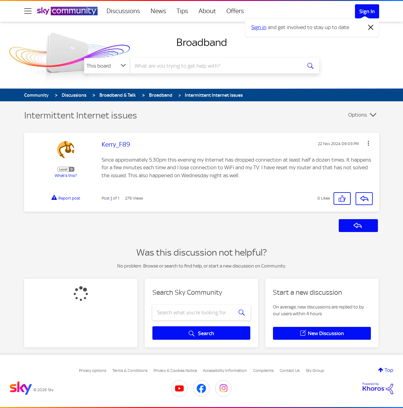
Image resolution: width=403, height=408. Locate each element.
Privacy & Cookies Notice (175, 370)
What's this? (66, 175)
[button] (368, 143)
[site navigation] (28, 11)
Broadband (201, 42)
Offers (235, 11)
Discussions (123, 11)
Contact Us (290, 370)
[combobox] (215, 65)
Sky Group (315, 370)
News (158, 11)
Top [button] (389, 370)
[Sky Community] (67, 11)
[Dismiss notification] (371, 27)
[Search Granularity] (107, 65)
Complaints (263, 370)
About (207, 11)
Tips (182, 11)
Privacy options (92, 370)
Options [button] (357, 115)
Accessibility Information (225, 370)
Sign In (367, 11)
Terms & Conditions (129, 370)
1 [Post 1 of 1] (111, 198)
